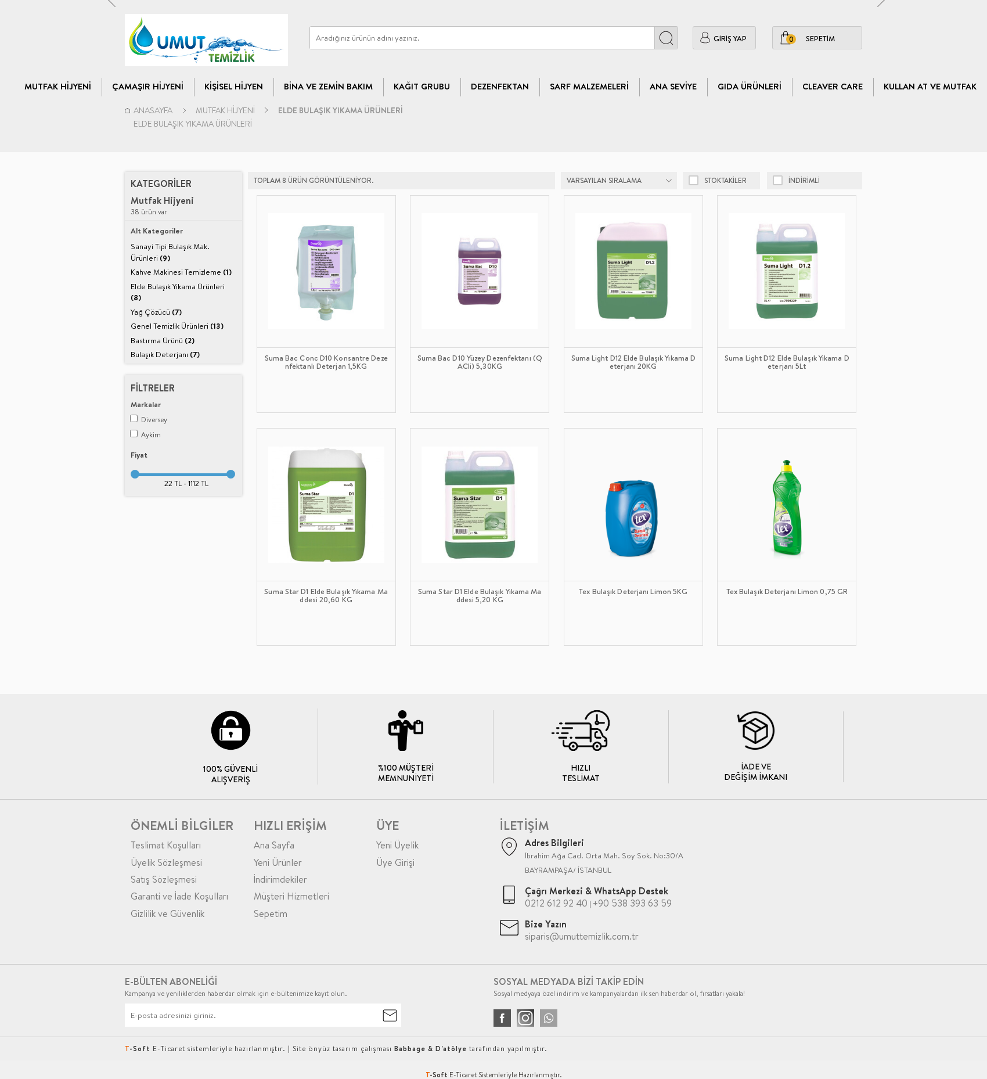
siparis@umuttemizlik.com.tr (582, 936)
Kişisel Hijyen (233, 86)
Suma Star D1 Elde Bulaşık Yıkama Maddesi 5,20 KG (480, 596)
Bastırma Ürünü (162, 340)
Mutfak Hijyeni (57, 86)
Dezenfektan (500, 86)
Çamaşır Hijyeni (147, 86)
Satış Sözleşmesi (164, 879)
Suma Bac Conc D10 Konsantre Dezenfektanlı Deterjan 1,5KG (326, 362)
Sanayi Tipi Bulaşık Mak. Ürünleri (170, 252)
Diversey (148, 420)
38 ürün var (162, 206)
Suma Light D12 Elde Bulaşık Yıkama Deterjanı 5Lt (787, 362)
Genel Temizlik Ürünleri (177, 326)
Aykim (145, 435)
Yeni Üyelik (397, 845)
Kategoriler (161, 183)
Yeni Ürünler (278, 862)
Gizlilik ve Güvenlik (167, 913)
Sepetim (270, 913)
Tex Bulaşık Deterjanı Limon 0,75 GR (787, 591)
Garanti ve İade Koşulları (179, 896)
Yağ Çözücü (156, 312)
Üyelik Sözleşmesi (166, 862)
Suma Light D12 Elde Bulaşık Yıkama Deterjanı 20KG (633, 362)
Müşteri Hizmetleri (291, 896)
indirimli (796, 180)
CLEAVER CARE (832, 86)
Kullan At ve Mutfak (930, 86)
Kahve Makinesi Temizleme (181, 272)
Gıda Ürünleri (749, 86)
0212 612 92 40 (556, 903)
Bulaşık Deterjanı (165, 354)
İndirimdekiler (280, 879)
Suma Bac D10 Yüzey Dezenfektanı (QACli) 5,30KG (479, 362)
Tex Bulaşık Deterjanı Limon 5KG (633, 591)
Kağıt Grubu (422, 86)
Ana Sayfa (274, 845)
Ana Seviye (673, 86)
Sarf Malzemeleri (589, 86)
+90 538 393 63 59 (632, 903)
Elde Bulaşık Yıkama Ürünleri (178, 292)
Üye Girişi (395, 862)
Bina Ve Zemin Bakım (328, 86)
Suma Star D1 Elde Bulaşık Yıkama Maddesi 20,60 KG (326, 596)
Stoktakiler (718, 180)
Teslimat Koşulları (166, 845)
